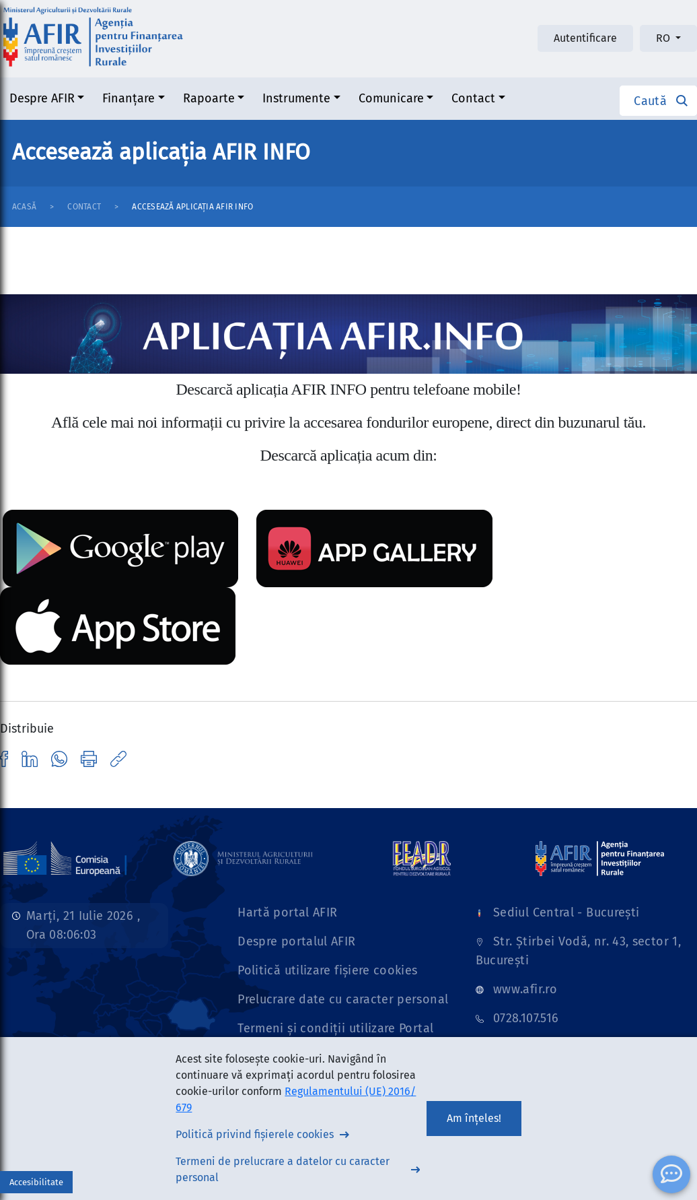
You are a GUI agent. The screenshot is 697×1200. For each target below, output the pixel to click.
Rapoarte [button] (209, 98)
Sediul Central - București (566, 912)
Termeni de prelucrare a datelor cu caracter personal (283, 1169)
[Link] (243, 858)
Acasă (24, 206)
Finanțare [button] (128, 98)
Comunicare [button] (391, 98)
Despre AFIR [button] (42, 98)
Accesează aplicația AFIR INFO (192, 206)
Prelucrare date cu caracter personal (342, 999)
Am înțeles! (474, 1118)
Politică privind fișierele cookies (255, 1134)
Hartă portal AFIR (287, 912)
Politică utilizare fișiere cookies (327, 970)
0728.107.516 (525, 1018)
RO (664, 38)
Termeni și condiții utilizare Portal (335, 1028)
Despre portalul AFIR (296, 941)
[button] (658, 101)
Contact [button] (473, 98)
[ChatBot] (671, 1174)
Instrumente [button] (296, 98)
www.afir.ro (525, 989)
